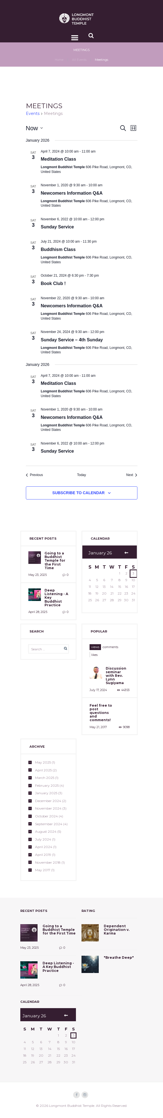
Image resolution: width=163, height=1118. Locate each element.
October (46, 816)
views (95, 647)
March (44, 778)
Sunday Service (57, 226)
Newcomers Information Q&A (72, 193)
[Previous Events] (34, 475)
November (48, 808)
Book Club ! (53, 283)
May (43, 762)
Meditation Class (58, 159)
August (45, 831)
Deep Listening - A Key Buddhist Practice (58, 966)
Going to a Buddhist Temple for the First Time (55, 560)
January (46, 793)
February (47, 785)
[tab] (95, 647)
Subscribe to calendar (78, 493)
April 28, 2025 (37, 612)
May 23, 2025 (37, 575)
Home (59, 60)
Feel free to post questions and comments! (101, 712)
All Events (79, 60)
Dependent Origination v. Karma (116, 929)
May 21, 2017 (98, 727)
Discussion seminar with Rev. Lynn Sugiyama (116, 675)
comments (110, 647)
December (48, 801)
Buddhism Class (58, 249)
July (43, 839)
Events (32, 113)
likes (94, 655)
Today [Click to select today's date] (81, 475)
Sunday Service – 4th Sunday (72, 339)
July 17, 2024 (98, 690)
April (43, 770)
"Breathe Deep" (119, 957)
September (48, 824)
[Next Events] (131, 475)
